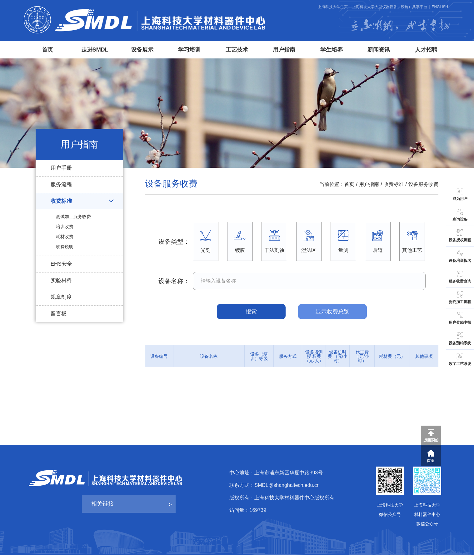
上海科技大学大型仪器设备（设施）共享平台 (389, 7)
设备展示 (142, 50)
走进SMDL (94, 50)
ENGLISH (440, 7)
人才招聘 (426, 50)
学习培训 (189, 50)
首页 (47, 50)
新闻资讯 (378, 50)
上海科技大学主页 (333, 7)
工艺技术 (237, 50)
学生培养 (331, 50)
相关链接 (102, 504)
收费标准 (394, 184)
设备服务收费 (423, 184)
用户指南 (284, 50)
